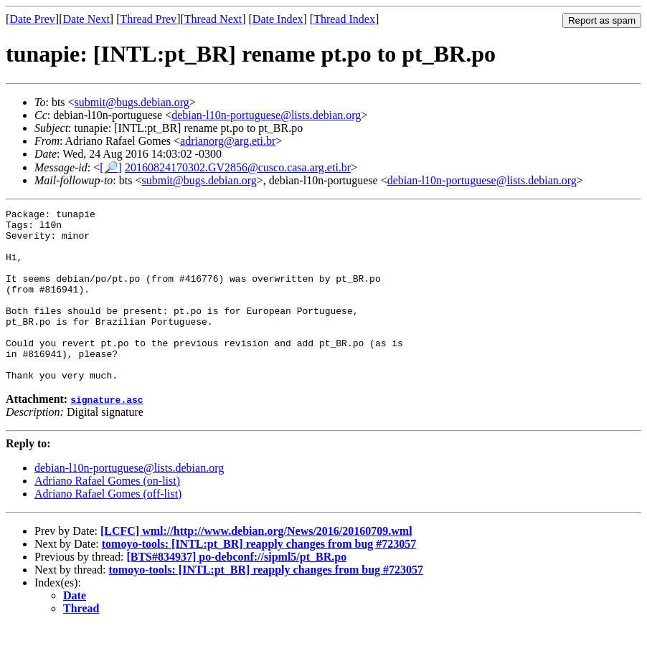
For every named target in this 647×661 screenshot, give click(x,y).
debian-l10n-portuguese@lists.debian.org (266, 115)
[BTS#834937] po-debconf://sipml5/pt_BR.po (236, 591)
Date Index (277, 19)
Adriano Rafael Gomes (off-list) (107, 528)
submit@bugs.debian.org (132, 102)
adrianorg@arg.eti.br (227, 141)
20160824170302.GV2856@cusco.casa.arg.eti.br (238, 167)
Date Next (86, 19)
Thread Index (344, 19)
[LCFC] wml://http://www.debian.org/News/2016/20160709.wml (256, 565)
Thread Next (213, 19)
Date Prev (32, 19)
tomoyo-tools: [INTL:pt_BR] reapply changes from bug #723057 (259, 578)
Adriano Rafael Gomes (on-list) (107, 515)
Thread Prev (148, 19)
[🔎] (111, 167)
